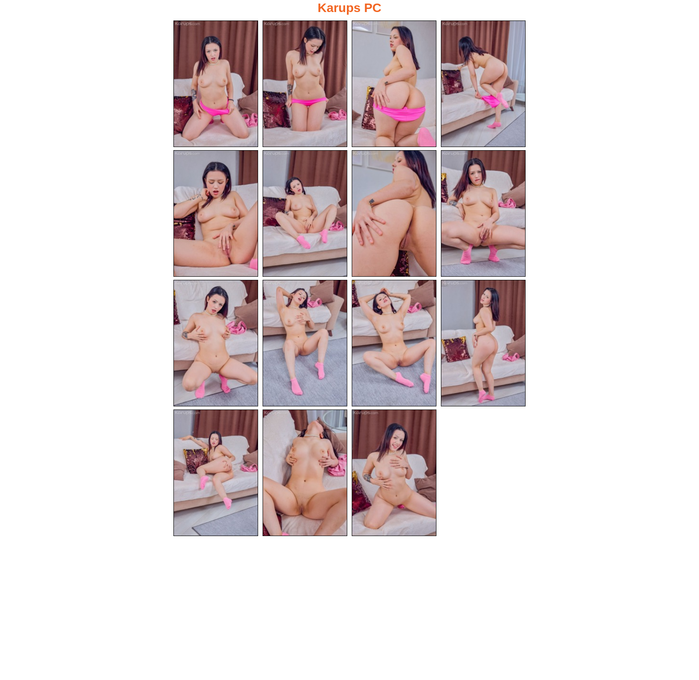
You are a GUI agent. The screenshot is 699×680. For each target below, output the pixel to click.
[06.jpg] (305, 213)
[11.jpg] (394, 343)
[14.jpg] (305, 473)
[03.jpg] (394, 83)
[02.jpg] (305, 83)
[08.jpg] (483, 213)
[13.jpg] (215, 473)
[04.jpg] (483, 83)
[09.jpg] (215, 343)
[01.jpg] (215, 83)
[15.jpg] (394, 473)
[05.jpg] (215, 213)
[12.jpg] (483, 343)
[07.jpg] (394, 213)
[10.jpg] (305, 343)
